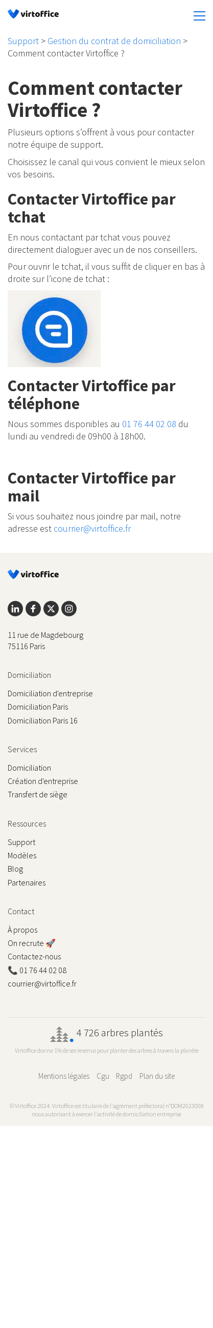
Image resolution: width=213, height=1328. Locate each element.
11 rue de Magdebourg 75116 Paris (45, 640)
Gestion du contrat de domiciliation (114, 41)
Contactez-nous (34, 956)
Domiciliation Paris (38, 706)
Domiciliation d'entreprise (50, 693)
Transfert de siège (37, 794)
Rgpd (124, 1076)
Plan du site (157, 1076)
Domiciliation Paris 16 (43, 720)
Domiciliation (29, 767)
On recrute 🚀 (32, 943)
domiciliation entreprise (152, 1114)
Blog (15, 868)
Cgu (103, 1076)
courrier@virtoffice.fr (92, 528)
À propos (22, 929)
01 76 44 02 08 (149, 424)
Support (23, 41)
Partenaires (26, 882)
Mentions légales (63, 1076)
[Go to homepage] (33, 15)
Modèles (22, 855)
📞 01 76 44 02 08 (37, 970)
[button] (199, 16)
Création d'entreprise (43, 781)
